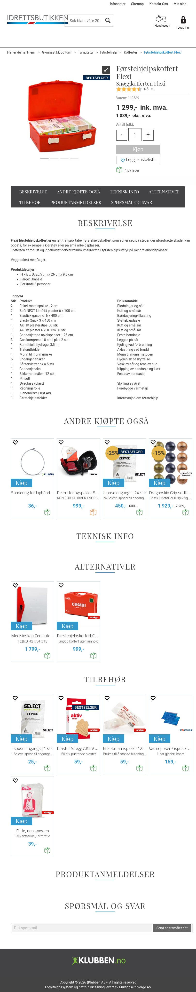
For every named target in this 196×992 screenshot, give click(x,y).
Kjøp (138, 149)
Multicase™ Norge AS (135, 987)
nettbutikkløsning (92, 987)
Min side (179, 4)
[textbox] (82, 928)
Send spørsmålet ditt (172, 928)
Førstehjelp (108, 52)
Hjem (31, 52)
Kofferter (130, 52)
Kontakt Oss (158, 4)
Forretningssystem (59, 987)
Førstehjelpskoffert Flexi (162, 52)
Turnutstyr (85, 52)
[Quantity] (134, 134)
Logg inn (183, 27)
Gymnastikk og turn (56, 52)
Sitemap (137, 4)
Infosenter (117, 4)
